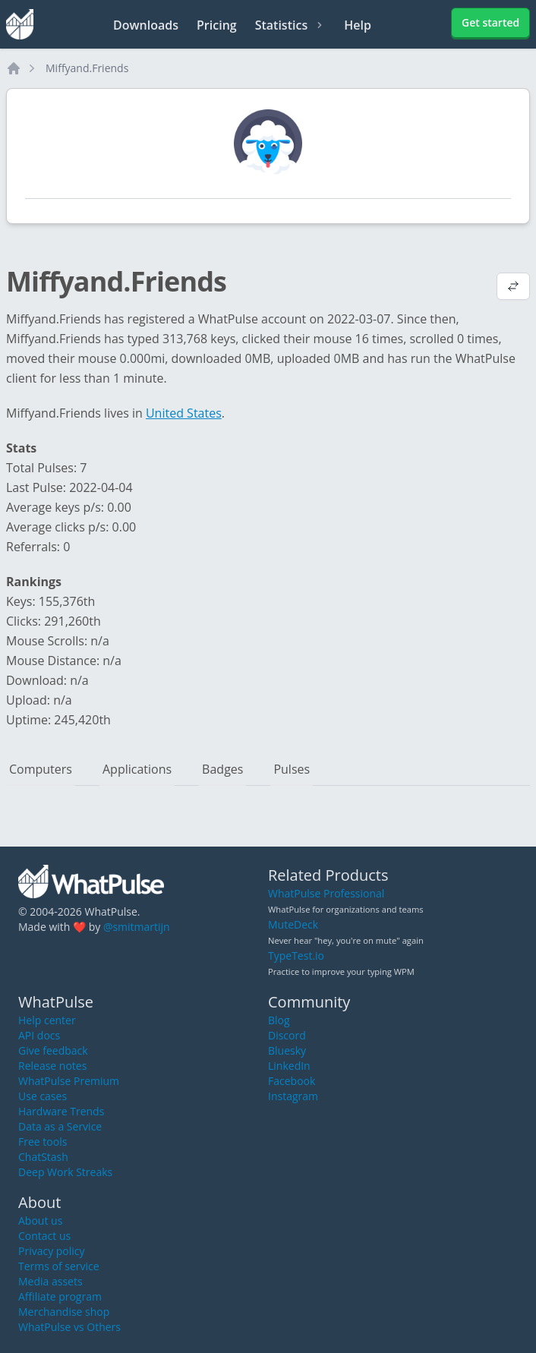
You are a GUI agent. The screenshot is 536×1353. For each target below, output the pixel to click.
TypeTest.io (296, 955)
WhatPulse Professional (326, 893)
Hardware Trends (61, 1111)
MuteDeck (293, 924)
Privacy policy (51, 1251)
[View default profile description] (513, 287)
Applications (137, 769)
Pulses (291, 769)
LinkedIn (289, 1065)
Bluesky (287, 1050)
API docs (39, 1035)
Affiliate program (60, 1296)
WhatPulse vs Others (69, 1327)
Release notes (52, 1065)
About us (40, 1220)
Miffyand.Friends (87, 68)
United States (184, 413)
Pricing (217, 25)
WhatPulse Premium (68, 1081)
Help (357, 25)
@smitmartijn (136, 926)
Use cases (42, 1096)
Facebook (291, 1081)
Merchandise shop (63, 1311)
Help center (47, 1020)
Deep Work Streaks (65, 1172)
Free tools (42, 1141)
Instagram (293, 1096)
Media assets (50, 1281)
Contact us (44, 1235)
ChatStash (43, 1157)
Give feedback (53, 1050)
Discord (287, 1035)
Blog (279, 1020)
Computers (40, 769)
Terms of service (58, 1266)
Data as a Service (60, 1126)
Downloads (145, 25)
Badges (222, 769)
